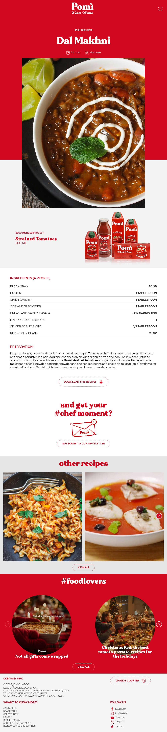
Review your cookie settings (19, 726)
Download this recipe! (80, 381)
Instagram (118, 713)
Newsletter (10, 711)
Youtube (117, 717)
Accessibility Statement (17, 723)
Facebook (118, 709)
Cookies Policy (11, 720)
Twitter (117, 722)
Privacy (7, 717)
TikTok (116, 726)
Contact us (10, 708)
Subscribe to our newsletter (83, 443)
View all (83, 567)
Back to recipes (83, 30)
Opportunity (10, 714)
